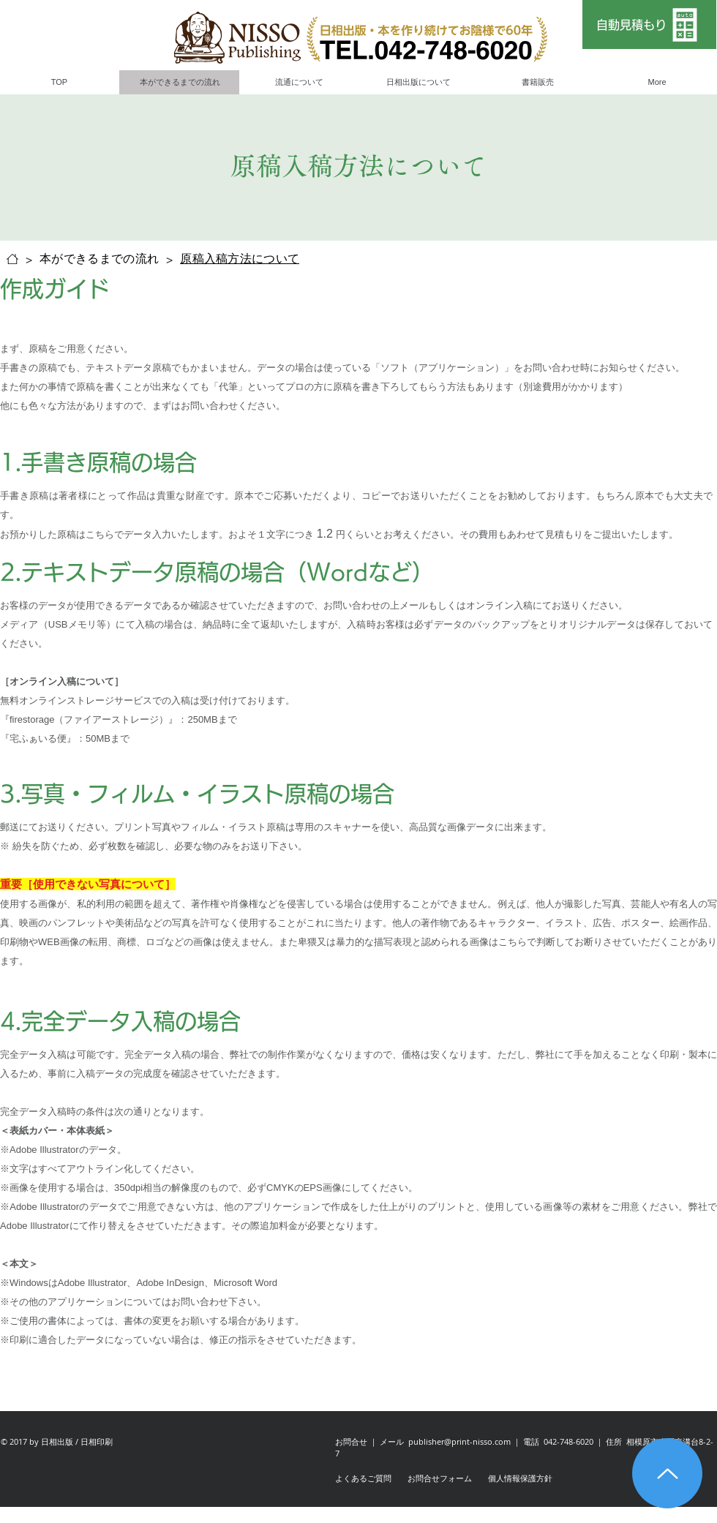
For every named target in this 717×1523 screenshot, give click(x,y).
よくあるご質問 (363, 1478)
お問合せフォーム (440, 1478)
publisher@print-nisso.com (459, 1441)
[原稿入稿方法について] (240, 259)
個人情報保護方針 (520, 1478)
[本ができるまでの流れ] (99, 259)
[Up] (667, 1473)
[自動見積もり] (649, 24)
